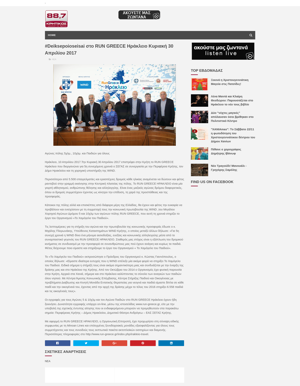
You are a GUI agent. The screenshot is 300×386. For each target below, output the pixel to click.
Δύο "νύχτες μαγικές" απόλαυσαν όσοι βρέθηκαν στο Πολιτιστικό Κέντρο (232, 116)
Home (52, 35)
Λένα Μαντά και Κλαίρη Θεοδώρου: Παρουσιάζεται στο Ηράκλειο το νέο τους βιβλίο (232, 100)
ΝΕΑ (54, 59)
